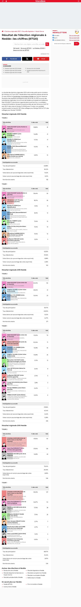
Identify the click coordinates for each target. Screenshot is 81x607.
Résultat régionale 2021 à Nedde (13, 68)
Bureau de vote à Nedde (11, 570)
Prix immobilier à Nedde (34, 584)
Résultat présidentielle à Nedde (13, 577)
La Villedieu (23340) (38, 48)
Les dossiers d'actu (59, 40)
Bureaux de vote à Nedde (33, 68)
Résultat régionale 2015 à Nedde (13, 70)
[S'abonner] (66, 43)
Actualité (56, 35)
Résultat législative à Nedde (35, 570)
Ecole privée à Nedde (10, 587)
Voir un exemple (74, 35)
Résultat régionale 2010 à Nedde (13, 72)
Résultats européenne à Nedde (36, 573)
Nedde (28, 70)
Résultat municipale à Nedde (36, 575)
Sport (55, 38)
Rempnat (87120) (26, 48)
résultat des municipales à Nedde (23, 96)
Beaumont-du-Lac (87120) (21, 50)
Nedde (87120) (8, 584)
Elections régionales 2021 (13, 31)
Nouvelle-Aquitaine (28, 31)
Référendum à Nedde (34, 578)
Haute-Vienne (39, 31)
